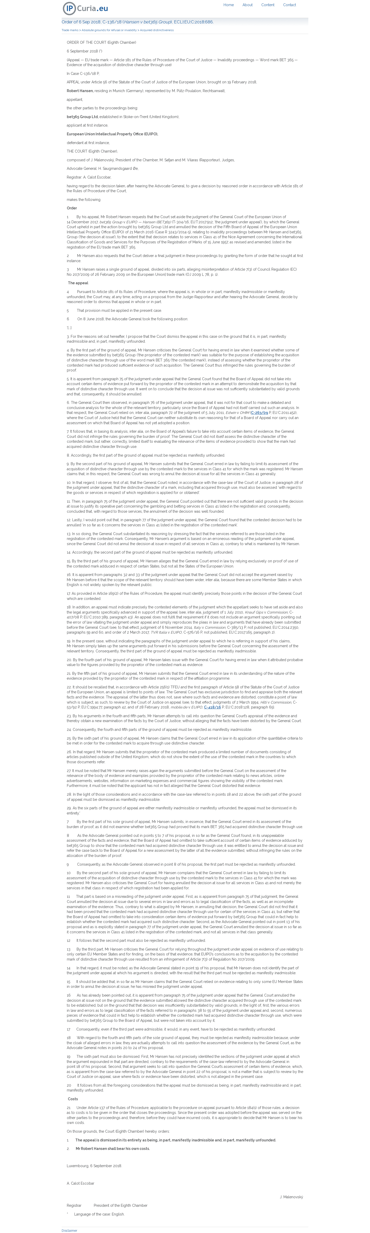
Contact (289, 5)
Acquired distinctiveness (157, 30)
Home (229, 5)
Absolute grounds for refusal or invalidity (109, 30)
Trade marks (70, 30)
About (248, 5)
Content (267, 5)
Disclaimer (69, 1230)
